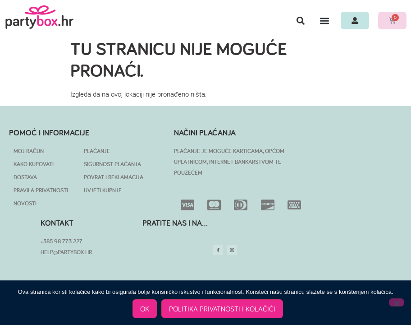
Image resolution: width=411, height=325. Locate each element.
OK (144, 308)
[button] (300, 20)
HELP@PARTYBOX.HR (66, 252)
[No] (396, 302)
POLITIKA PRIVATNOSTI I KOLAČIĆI (222, 308)
